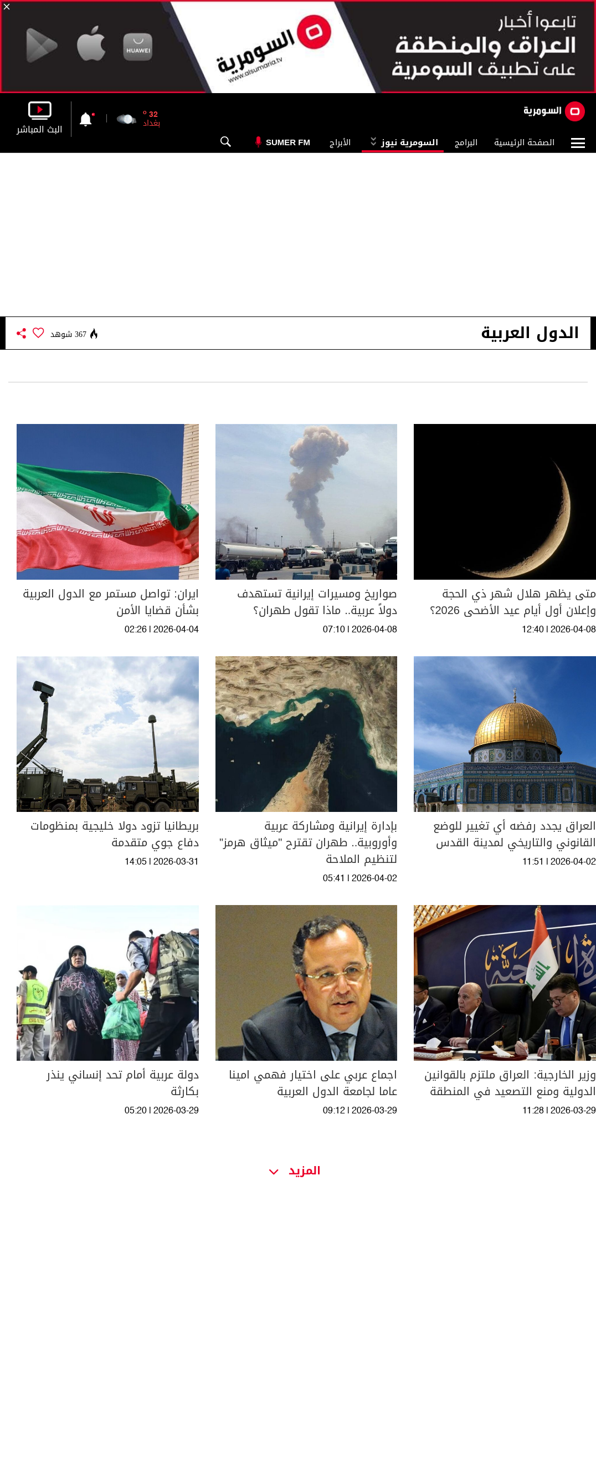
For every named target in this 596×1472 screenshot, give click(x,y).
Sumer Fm (288, 142)
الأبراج (340, 142)
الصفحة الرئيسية (524, 142)
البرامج (466, 142)
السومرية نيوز (402, 142)
